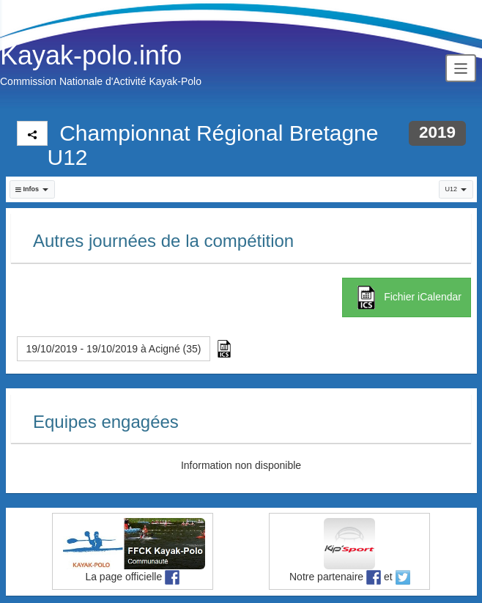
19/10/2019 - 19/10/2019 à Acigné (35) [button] (113, 349)
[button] (32, 189)
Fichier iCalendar (406, 297)
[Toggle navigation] (460, 67)
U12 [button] (456, 189)
